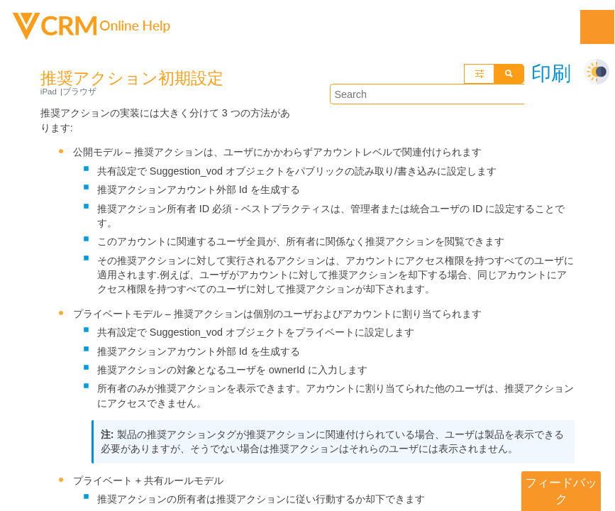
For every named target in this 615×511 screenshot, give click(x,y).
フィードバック (561, 490)
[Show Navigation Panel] (597, 27)
